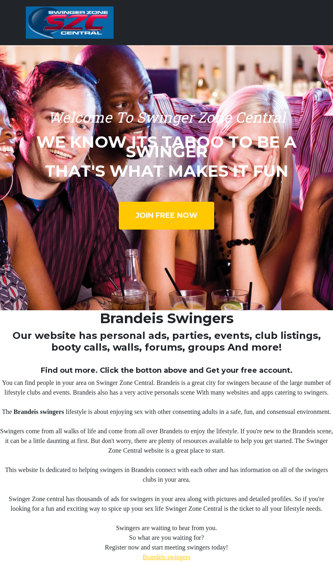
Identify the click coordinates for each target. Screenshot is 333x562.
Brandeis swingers (166, 557)
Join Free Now (166, 215)
